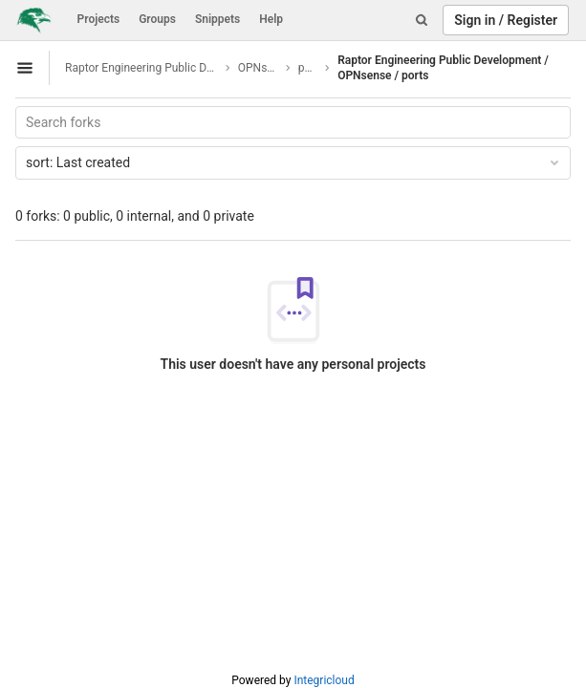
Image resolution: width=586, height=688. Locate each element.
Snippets (217, 19)
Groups (157, 19)
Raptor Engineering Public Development (142, 68)
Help (271, 19)
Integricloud (323, 680)
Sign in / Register (505, 20)
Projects (98, 19)
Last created (294, 162)
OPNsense (258, 68)
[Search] (421, 20)
